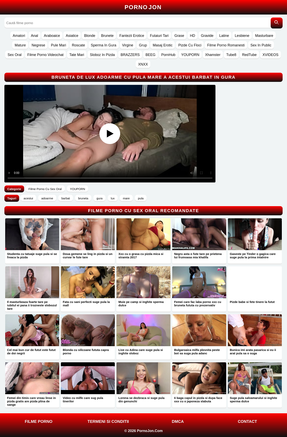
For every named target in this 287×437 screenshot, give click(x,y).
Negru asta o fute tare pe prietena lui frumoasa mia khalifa (198, 255)
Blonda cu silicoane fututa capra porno (86, 351)
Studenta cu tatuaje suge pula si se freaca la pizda (32, 255)
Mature (20, 45)
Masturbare (264, 36)
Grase (179, 36)
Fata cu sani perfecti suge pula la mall (86, 303)
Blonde (89, 36)
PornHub (168, 55)
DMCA (178, 421)
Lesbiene (242, 36)
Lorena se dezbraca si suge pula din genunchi (141, 399)
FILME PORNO (38, 421)
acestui (28, 198)
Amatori (19, 36)
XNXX (143, 64)
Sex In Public (261, 45)
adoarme (47, 198)
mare (126, 198)
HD (192, 36)
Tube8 (231, 55)
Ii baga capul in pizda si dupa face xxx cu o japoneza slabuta (198, 399)
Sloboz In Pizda (102, 55)
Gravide (207, 36)
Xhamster (212, 55)
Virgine (127, 45)
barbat (65, 198)
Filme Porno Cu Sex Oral (45, 189)
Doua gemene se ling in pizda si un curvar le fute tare (87, 255)
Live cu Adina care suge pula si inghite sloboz (140, 351)
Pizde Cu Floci (189, 45)
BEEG (150, 55)
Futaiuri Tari (159, 36)
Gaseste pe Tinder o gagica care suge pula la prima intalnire (253, 255)
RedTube (249, 55)
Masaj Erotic (162, 45)
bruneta (83, 198)
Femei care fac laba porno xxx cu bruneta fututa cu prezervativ (197, 303)
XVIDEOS (270, 55)
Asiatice (72, 36)
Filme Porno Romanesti (226, 45)
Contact (247, 421)
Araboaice (52, 36)
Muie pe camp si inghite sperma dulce (141, 303)
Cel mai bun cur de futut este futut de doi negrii (31, 351)
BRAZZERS (130, 55)
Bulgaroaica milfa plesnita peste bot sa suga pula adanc (197, 351)
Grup (143, 45)
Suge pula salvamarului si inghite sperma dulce (253, 399)
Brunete (107, 36)
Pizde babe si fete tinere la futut (252, 302)
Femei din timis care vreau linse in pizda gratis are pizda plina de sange (31, 401)
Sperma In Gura (103, 45)
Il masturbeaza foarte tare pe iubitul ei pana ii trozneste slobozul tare (32, 305)
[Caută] (277, 23)
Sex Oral (15, 55)
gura (99, 198)
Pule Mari (58, 45)
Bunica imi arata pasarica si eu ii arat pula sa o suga (253, 351)
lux (113, 198)
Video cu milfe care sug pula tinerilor (83, 399)
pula (141, 198)
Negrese (38, 45)
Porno (143, 7)
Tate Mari (76, 55)
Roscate (78, 45)
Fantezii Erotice (131, 36)
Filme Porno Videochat (45, 55)
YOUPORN (190, 55)
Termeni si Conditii (108, 421)
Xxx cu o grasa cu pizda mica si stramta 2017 (140, 255)
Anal (34, 36)
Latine (224, 36)
